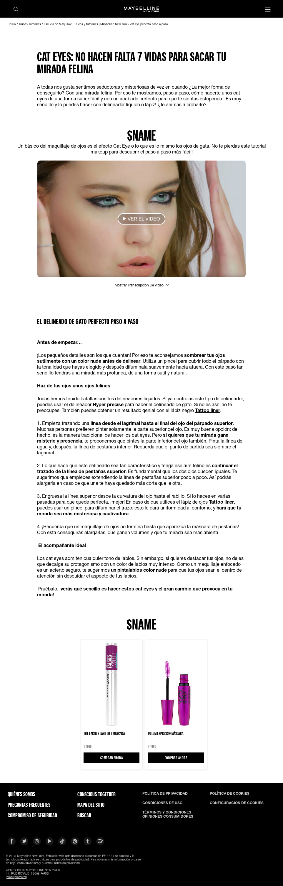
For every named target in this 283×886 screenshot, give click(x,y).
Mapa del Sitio (90, 804)
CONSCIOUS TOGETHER (96, 794)
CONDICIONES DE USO (162, 803)
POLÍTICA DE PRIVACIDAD (165, 794)
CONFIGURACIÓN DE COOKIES (237, 803)
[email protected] (17, 877)
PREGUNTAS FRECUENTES (29, 804)
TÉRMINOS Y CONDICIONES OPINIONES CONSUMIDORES (167, 814)
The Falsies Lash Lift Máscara (104, 733)
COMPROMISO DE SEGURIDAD (32, 815)
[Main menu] (268, 10)
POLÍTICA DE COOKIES (229, 794)
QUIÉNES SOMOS (21, 794)
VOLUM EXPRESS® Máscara (166, 733)
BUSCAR (84, 815)
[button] (141, 219)
